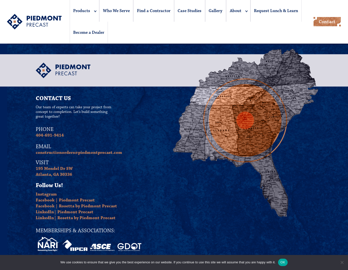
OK (283, 262)
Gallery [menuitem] (215, 11)
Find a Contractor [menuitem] (153, 11)
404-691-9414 (50, 135)
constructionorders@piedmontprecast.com (79, 152)
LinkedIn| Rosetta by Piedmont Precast (76, 218)
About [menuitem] (235, 11)
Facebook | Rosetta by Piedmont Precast (76, 206)
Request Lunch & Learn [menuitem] (276, 11)
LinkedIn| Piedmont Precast (64, 212)
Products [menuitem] (81, 11)
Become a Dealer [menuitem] (88, 32)
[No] (341, 262)
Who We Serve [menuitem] (116, 11)
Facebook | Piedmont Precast (65, 200)
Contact (327, 22)
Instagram (46, 194)
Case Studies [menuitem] (189, 11)
